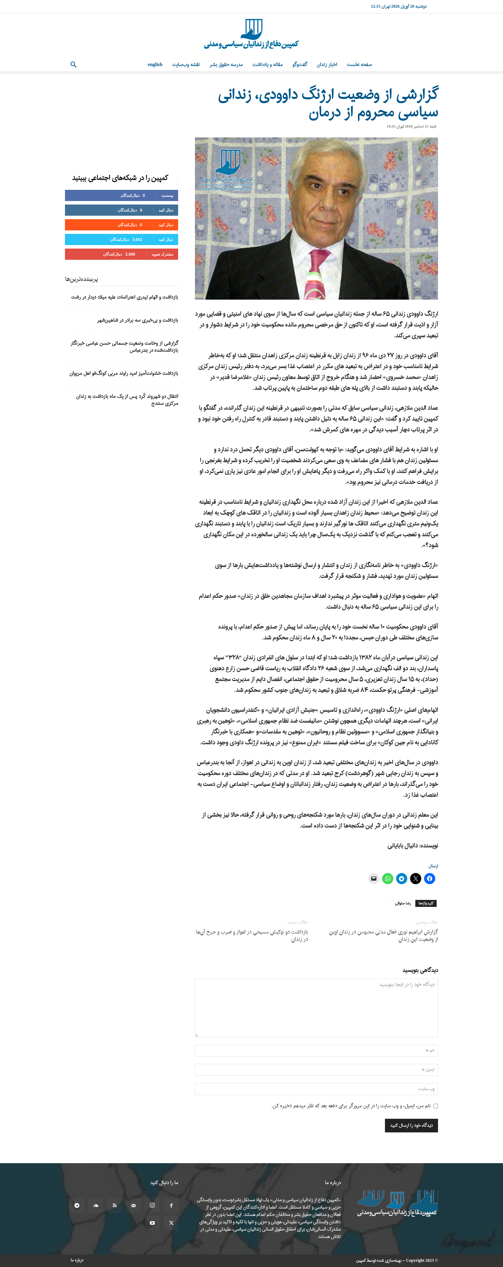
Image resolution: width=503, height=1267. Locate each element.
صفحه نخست (359, 64)
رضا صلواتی (403, 903)
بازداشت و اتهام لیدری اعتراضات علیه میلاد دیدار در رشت (124, 297)
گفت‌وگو (299, 64)
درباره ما (77, 1260)
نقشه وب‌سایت (186, 64)
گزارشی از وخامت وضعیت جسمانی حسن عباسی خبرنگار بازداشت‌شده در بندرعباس (124, 347)
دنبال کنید (166, 210)
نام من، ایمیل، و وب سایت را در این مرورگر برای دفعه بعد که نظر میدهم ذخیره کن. (351, 1106)
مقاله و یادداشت (268, 64)
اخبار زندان (327, 64)
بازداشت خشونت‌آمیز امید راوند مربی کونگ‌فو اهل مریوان (124, 373)
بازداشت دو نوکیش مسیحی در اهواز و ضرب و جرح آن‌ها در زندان (252, 936)
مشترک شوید (162, 254)
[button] (73, 65)
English (155, 64)
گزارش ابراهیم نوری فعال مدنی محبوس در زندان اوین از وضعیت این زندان (383, 936)
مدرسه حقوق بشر (226, 64)
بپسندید (167, 195)
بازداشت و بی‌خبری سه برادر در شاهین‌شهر (137, 320)
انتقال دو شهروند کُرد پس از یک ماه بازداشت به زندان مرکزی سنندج (127, 400)
